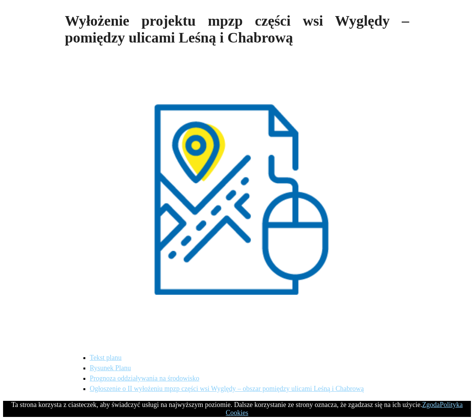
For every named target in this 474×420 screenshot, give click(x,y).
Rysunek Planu (110, 368)
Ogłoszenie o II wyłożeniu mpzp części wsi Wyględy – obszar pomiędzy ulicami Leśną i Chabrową (227, 388)
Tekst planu (106, 357)
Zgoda (431, 405)
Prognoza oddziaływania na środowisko (144, 378)
